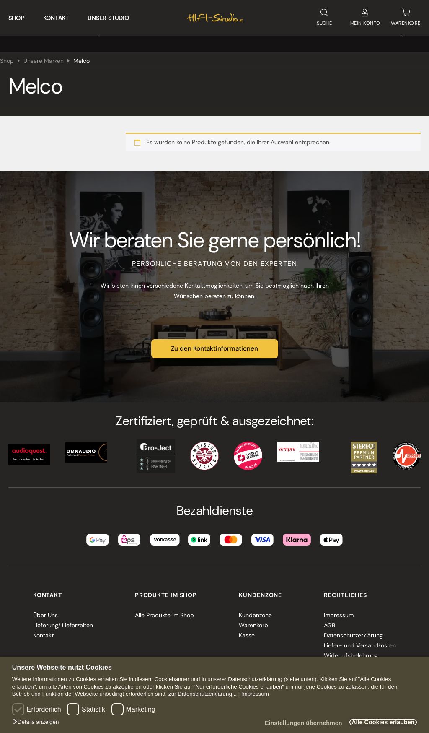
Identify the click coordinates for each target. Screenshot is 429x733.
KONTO (365, 15)
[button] (38, 722)
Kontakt (56, 15)
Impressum (255, 694)
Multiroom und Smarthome (213, 38)
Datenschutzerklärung (353, 629)
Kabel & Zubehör (292, 38)
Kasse (247, 629)
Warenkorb (253, 619)
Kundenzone (255, 609)
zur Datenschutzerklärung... (202, 694)
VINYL (148, 38)
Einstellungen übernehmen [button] (291, 723)
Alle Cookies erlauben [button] (378, 722)
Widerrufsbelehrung (351, 649)
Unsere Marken (354, 38)
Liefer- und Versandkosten (360, 639)
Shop (16, 15)
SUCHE (324, 14)
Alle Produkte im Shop (164, 609)
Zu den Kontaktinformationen (214, 342)
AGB (329, 619)
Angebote (407, 38)
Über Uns (45, 609)
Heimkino (51, 38)
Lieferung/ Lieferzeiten (63, 619)
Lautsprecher (101, 38)
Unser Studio (108, 15)
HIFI (13, 38)
